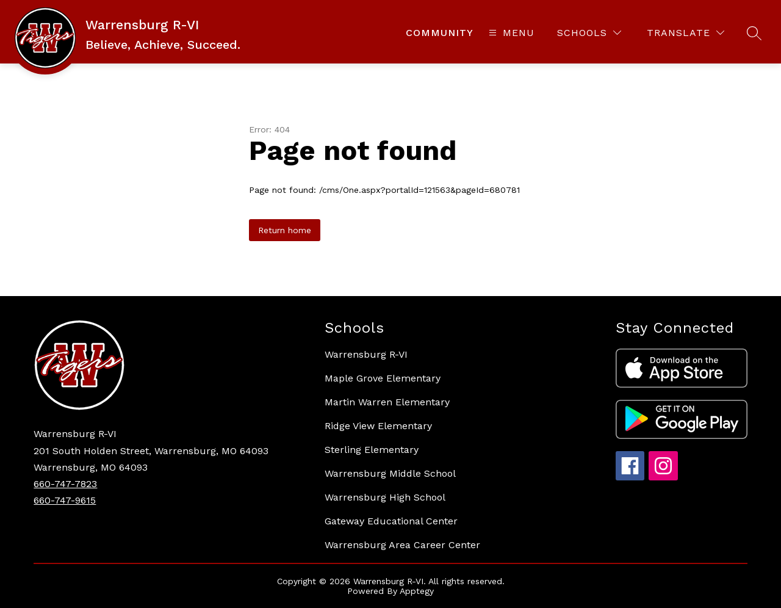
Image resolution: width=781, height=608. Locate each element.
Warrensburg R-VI (366, 354)
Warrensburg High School (385, 497)
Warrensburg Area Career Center (402, 545)
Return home (284, 230)
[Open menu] (510, 32)
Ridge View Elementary (378, 426)
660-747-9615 (65, 500)
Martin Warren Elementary (387, 402)
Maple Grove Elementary (383, 378)
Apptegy (417, 591)
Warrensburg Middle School (390, 473)
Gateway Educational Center (391, 521)
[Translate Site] (685, 32)
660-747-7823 (65, 484)
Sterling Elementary (372, 449)
